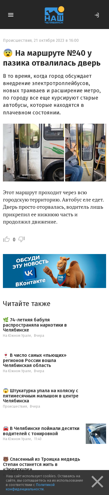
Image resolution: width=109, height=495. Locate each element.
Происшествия (17, 40)
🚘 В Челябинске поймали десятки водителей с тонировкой (41, 431)
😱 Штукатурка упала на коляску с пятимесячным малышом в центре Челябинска (40, 396)
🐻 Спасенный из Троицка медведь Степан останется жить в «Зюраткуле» (41, 464)
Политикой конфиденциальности (30, 487)
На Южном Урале (17, 336)
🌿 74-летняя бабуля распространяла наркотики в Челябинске (35, 325)
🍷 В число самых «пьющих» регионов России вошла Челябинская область (35, 360)
